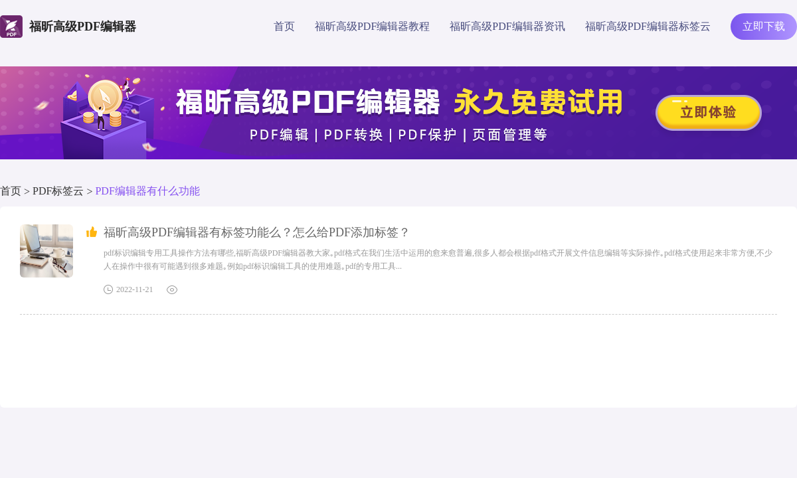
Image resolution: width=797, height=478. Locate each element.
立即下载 (764, 26)
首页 (284, 26)
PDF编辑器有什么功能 (147, 191)
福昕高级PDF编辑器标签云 (648, 26)
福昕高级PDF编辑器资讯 (507, 26)
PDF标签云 (58, 191)
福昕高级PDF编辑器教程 (372, 26)
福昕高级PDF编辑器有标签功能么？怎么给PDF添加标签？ (257, 232)
